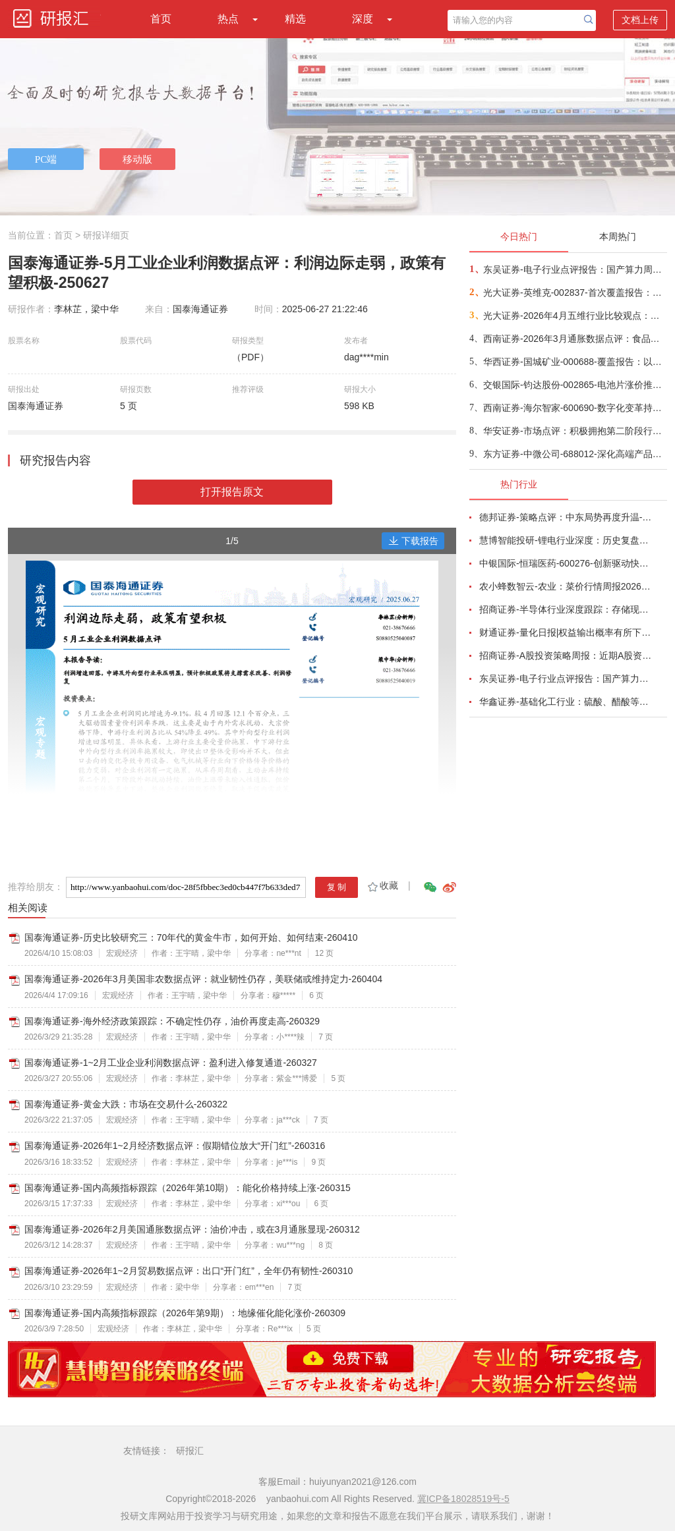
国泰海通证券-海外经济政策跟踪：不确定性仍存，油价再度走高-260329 (172, 1021)
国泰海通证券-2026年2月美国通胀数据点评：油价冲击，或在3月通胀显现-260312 (192, 1229)
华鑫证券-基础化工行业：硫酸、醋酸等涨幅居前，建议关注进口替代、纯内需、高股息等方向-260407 (565, 701)
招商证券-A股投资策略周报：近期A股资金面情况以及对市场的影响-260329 (565, 655)
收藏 (382, 885)
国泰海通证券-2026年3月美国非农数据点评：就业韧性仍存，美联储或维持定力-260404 (203, 979)
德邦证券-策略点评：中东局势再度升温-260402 (565, 517)
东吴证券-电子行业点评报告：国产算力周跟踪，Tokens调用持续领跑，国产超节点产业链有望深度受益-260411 (574, 269)
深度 (362, 18)
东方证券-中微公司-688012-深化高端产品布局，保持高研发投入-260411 (574, 454)
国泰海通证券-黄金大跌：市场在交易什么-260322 (125, 1104)
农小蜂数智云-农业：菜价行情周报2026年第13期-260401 (565, 586)
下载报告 (413, 541)
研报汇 (190, 1450)
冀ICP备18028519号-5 (463, 1498)
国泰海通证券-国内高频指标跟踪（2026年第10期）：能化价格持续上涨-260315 (187, 1188)
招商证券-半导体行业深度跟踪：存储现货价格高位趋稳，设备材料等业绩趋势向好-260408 (565, 609)
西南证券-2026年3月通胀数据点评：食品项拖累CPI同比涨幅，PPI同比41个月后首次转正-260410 (574, 338)
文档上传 (640, 19)
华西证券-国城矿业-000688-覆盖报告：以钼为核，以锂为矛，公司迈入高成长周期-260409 (574, 361)
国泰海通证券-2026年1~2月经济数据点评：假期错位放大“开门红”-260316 (174, 1145)
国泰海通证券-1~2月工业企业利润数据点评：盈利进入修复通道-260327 (170, 1062)
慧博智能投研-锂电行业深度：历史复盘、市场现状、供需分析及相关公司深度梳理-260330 (565, 540)
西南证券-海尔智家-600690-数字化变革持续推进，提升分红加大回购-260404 (574, 408)
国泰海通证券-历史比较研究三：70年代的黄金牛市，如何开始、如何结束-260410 (191, 937)
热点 (228, 18)
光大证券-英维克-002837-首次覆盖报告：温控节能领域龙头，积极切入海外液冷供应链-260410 (574, 292)
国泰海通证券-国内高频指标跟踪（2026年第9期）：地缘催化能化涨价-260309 (184, 1313)
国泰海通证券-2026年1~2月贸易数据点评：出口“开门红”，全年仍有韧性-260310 (188, 1271)
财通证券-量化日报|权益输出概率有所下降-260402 (565, 632)
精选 (295, 18)
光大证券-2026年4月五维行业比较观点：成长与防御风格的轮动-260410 (574, 315)
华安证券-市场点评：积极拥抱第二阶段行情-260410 (574, 431)
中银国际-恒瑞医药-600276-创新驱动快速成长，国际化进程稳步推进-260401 (565, 563)
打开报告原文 (232, 491)
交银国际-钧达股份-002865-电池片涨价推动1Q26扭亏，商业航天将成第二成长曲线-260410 (574, 384)
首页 (160, 18)
